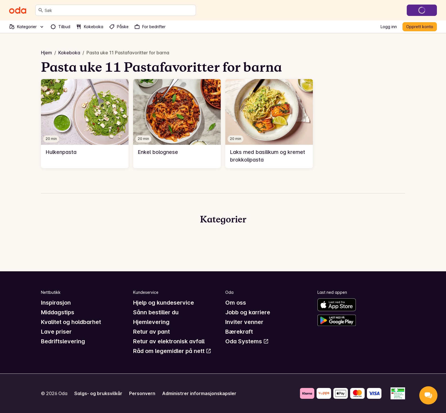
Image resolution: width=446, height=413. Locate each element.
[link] (85, 123)
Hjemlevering (151, 322)
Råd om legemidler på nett (172, 351)
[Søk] (41, 10)
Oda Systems (247, 341)
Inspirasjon (56, 302)
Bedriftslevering (63, 341)
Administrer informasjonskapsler (199, 393)
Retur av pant (151, 331)
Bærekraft (239, 331)
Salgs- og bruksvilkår (98, 393)
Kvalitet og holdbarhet (71, 322)
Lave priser (56, 331)
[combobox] (119, 10)
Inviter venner (244, 322)
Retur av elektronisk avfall (169, 341)
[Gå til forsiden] (17, 10)
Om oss (235, 302)
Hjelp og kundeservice (163, 302)
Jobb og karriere (247, 312)
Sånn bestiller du (156, 312)
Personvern (142, 393)
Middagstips (57, 312)
